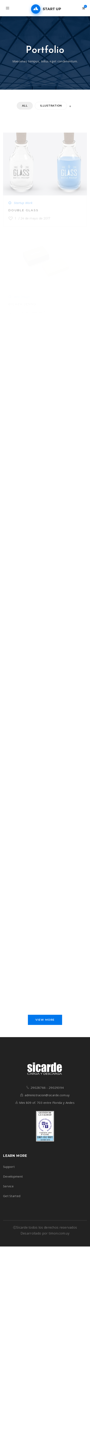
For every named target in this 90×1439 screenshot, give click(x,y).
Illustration (51, 105)
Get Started (11, 1199)
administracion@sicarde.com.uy (47, 1098)
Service (8, 1189)
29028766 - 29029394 (47, 1091)
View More (45, 1023)
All (24, 105)
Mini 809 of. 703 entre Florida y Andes (47, 1106)
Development (13, 1180)
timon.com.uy (59, 1236)
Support (9, 1170)
